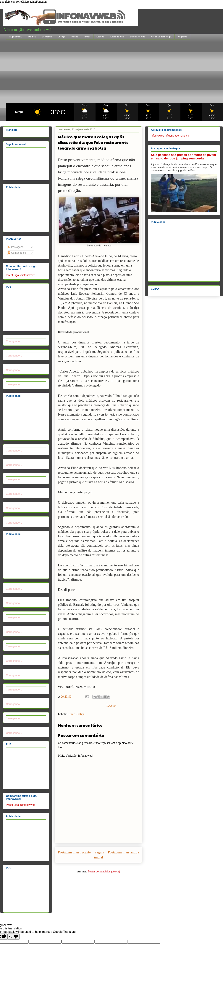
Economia (47, 37)
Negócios (182, 37)
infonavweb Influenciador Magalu (170, 135)
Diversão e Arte (137, 37)
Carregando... (14, 341)
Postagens (15, 246)
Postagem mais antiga (123, 852)
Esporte (100, 37)
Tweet (9, 275)
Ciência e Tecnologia (161, 37)
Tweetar (111, 705)
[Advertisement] (114, 71)
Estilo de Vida (117, 37)
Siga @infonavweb (24, 275)
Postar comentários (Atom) (104, 871)
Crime (71, 714)
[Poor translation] (14, 937)
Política (32, 37)
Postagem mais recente (74, 852)
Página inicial (15, 37)
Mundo (74, 37)
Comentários (17, 252)
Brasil (87, 37)
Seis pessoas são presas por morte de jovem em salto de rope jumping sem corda (183, 156)
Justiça (61, 37)
